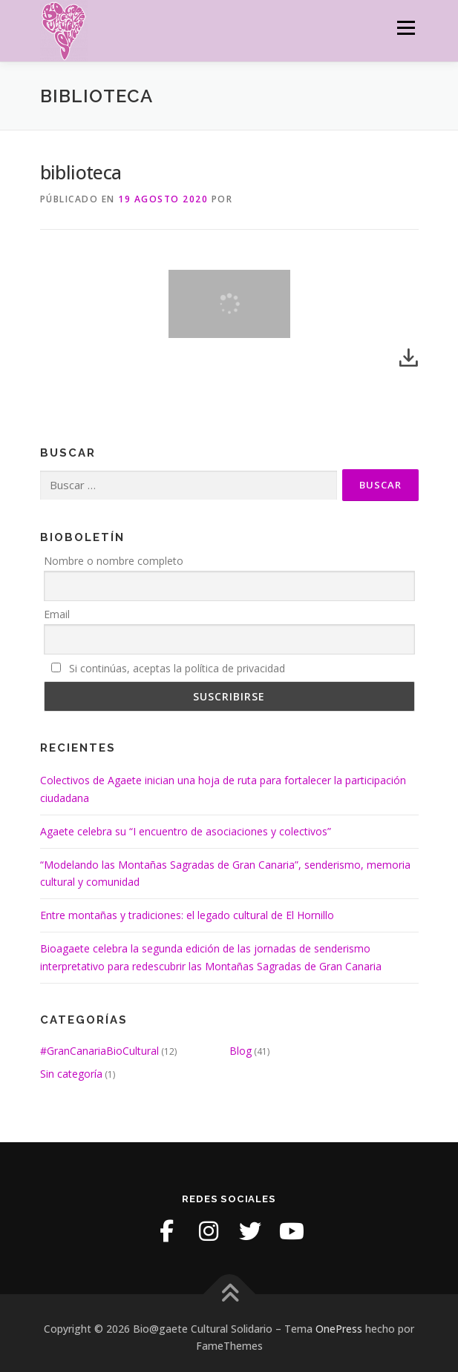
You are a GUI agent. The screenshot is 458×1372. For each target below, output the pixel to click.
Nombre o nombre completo (113, 561)
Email (57, 614)
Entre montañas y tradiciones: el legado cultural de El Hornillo (187, 915)
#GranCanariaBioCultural (99, 1051)
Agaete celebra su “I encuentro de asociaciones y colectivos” (185, 831)
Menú (405, 27)
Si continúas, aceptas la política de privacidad (168, 668)
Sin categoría (71, 1074)
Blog (240, 1051)
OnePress (338, 1329)
